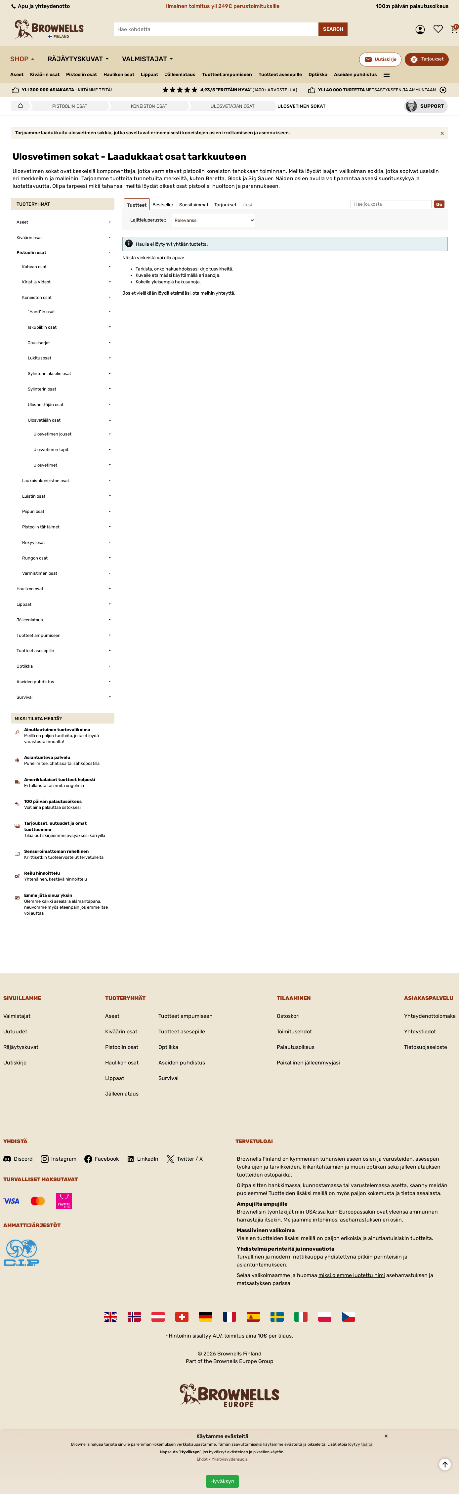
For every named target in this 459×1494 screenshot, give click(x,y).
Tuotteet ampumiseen (227, 74)
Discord (18, 1159)
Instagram (58, 1159)
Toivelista (440, 29)
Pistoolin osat (81, 74)
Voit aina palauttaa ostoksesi (52, 807)
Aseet (16, 74)
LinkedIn (142, 1159)
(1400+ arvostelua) (248, 89)
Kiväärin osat (45, 74)
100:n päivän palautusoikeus (412, 6)
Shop (19, 59)
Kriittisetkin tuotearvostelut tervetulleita (64, 857)
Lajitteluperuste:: (148, 220)
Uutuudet (15, 1031)
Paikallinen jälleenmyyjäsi (308, 1062)
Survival (168, 1078)
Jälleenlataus (180, 74)
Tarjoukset (432, 59)
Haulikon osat (119, 74)
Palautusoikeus (295, 1047)
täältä (366, 1444)
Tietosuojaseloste (425, 1047)
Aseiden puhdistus (355, 74)
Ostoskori (288, 1016)
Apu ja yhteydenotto (40, 6)
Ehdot (202, 1459)
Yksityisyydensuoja (230, 1459)
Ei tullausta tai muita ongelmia (54, 785)
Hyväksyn (222, 1481)
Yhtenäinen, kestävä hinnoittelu (55, 879)
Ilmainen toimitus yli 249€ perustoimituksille (222, 6)
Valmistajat (144, 59)
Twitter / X (184, 1159)
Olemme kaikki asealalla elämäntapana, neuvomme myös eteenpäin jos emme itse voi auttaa (66, 907)
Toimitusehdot (294, 1031)
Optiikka (318, 74)
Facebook (101, 1159)
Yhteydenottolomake (430, 1016)
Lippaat (149, 74)
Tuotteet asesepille (280, 74)
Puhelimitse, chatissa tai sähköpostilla (62, 763)
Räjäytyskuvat (75, 59)
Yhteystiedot (420, 1031)
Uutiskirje (14, 1062)
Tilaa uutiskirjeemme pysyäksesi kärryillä (64, 835)
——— (387, 74)
